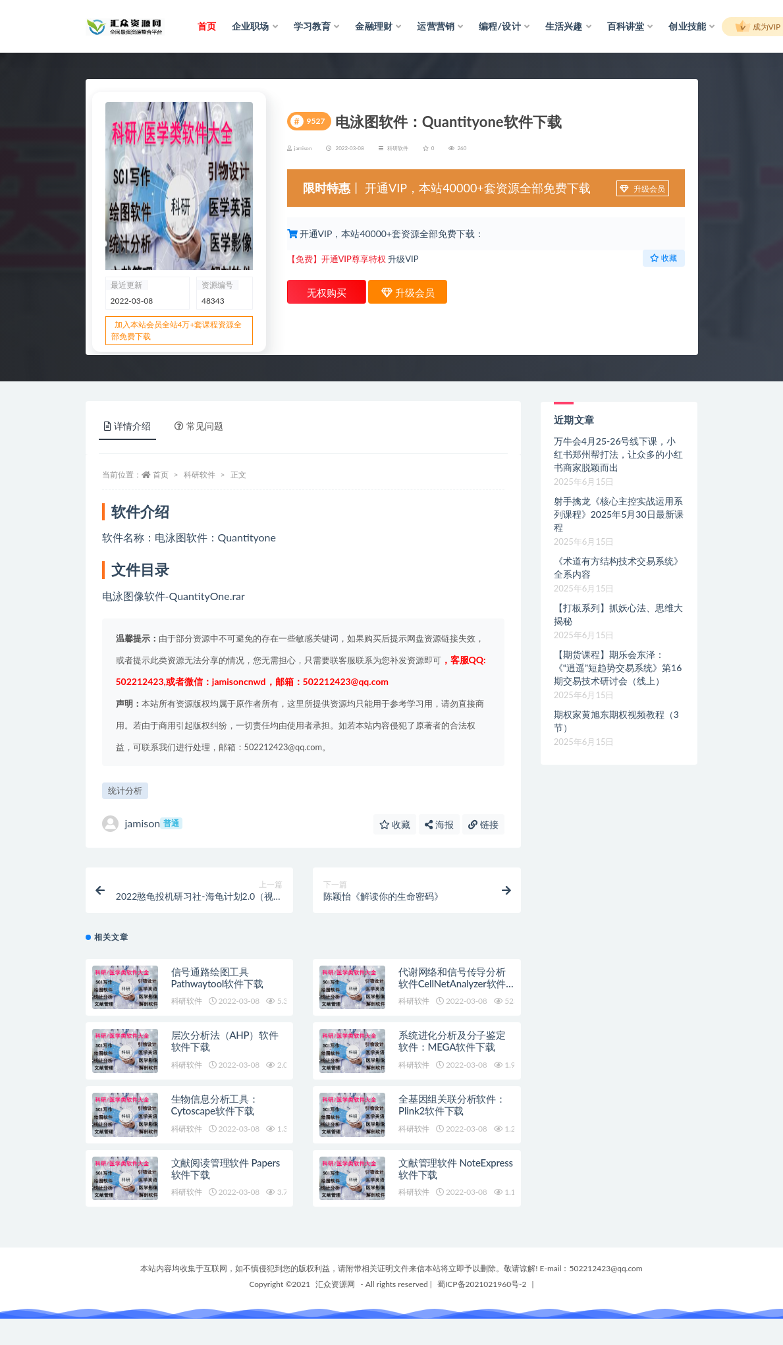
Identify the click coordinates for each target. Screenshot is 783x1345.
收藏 (663, 258)
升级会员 (642, 189)
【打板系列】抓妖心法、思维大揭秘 (618, 614)
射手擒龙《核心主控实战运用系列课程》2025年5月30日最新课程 (619, 514)
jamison (142, 823)
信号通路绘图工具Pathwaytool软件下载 (217, 977)
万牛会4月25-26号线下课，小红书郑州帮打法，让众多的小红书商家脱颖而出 (618, 454)
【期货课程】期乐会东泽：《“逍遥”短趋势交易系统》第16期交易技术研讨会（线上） (618, 667)
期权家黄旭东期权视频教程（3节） (616, 721)
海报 (439, 824)
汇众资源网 (335, 1284)
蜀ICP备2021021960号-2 (482, 1284)
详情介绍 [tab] (127, 425)
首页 (161, 475)
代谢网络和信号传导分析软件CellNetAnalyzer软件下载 (452, 983)
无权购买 (326, 292)
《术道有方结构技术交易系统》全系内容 (618, 567)
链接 (483, 824)
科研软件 (397, 148)
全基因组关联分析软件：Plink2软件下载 (452, 1104)
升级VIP (403, 259)
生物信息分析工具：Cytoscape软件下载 (215, 1104)
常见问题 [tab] (199, 425)
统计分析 (125, 790)
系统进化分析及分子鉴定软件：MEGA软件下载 (452, 1041)
